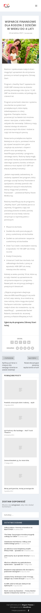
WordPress (27, 607)
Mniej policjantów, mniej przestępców (19, 488)
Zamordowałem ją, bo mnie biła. (16, 460)
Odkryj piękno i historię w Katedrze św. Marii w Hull (18, 528)
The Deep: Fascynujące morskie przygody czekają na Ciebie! (19, 535)
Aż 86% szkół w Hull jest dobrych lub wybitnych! (17, 585)
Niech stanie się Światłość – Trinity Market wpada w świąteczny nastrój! (20, 592)
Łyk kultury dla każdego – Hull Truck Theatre (18, 431)
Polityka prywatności (19, 610)
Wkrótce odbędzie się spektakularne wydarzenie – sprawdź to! (17, 563)
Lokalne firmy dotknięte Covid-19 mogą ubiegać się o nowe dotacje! (18, 578)
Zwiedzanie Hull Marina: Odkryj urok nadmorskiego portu (17, 543)
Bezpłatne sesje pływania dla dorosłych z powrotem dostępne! (19, 571)
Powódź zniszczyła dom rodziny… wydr (19, 403)
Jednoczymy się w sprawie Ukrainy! (17, 556)
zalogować (15, 505)
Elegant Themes (27, 605)
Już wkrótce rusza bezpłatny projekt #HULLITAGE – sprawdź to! (17, 550)
